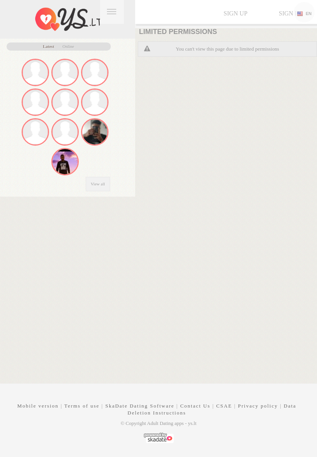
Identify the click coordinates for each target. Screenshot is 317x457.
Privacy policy (258, 406)
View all (98, 184)
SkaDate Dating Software (140, 406)
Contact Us (195, 406)
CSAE (224, 406)
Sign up (235, 13)
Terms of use (82, 406)
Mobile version (38, 406)
